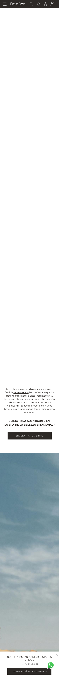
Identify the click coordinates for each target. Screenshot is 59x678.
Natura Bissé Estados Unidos (29, 671)
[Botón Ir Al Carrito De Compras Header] (52, 4)
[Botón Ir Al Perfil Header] (45, 4)
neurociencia (21, 392)
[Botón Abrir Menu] (5, 4)
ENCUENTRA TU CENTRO (29, 435)
